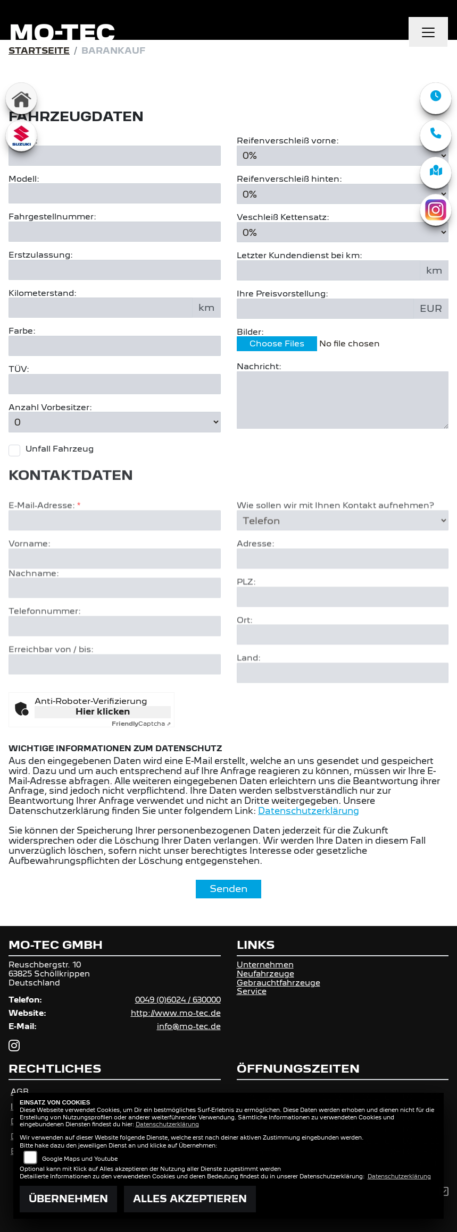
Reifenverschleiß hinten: (289, 179)
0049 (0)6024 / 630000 (178, 999)
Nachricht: (259, 367)
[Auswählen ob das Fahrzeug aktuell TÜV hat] (115, 384)
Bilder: (250, 332)
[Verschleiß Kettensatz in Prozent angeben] (343, 232)
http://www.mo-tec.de (176, 1012)
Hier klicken (103, 712)
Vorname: (30, 577)
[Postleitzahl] (343, 630)
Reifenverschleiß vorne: (288, 141)
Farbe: (22, 331)
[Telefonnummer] (115, 659)
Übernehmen (68, 1198)
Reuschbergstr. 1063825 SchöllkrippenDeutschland (49, 973)
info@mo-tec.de (189, 1026)
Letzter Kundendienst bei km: (299, 256)
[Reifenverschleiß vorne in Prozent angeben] (343, 156)
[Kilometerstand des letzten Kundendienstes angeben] (329, 270)
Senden (228, 888)
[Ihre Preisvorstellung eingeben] (325, 309)
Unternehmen (265, 964)
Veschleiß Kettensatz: (283, 217)
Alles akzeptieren (190, 1198)
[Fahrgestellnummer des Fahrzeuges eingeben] (115, 232)
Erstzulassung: (41, 255)
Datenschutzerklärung (308, 811)
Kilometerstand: (43, 293)
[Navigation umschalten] (428, 32)
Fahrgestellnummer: (52, 217)
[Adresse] (343, 592)
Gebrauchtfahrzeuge (278, 982)
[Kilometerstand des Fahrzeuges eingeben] (101, 308)
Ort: (245, 653)
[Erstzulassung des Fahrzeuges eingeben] (115, 270)
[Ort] (343, 668)
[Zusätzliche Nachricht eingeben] (343, 400)
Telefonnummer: (45, 644)
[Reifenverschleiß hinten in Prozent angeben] (343, 194)
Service (252, 991)
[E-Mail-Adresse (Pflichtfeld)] (115, 553)
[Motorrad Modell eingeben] (115, 194)
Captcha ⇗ (141, 723)
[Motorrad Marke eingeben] (115, 156)
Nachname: (34, 606)
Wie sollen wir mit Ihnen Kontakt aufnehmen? (335, 538)
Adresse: (256, 577)
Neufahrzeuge (265, 973)
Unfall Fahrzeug (60, 449)
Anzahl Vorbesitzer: (50, 407)
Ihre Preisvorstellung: (282, 294)
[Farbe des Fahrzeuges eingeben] (115, 346)
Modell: (24, 179)
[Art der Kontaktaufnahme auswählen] (343, 553)
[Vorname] (115, 591)
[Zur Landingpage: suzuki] (21, 135)
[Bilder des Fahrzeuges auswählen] (343, 345)
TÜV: (19, 369)
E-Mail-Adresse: (44, 538)
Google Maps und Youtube (80, 1158)
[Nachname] (115, 621)
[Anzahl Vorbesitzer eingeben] (115, 422)
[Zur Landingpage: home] (21, 98)
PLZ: (246, 615)
